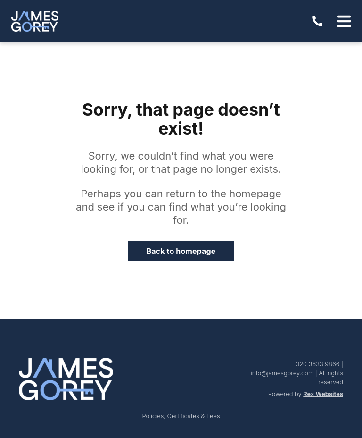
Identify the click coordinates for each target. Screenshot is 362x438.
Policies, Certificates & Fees (181, 416)
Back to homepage (181, 251)
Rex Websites (323, 393)
